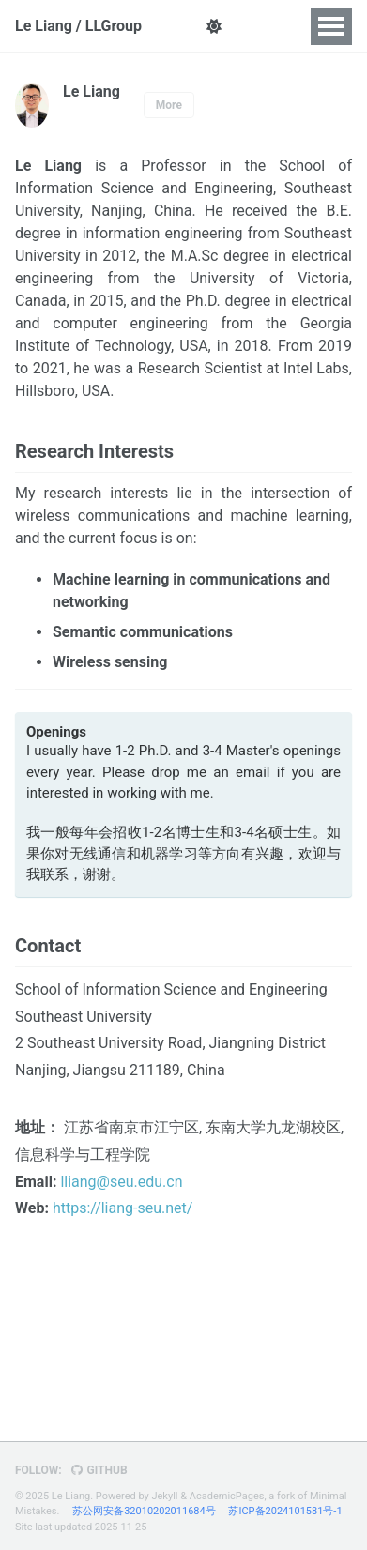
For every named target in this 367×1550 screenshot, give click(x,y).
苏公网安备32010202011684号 (144, 1511)
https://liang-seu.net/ (123, 1208)
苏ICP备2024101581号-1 (285, 1511)
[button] (213, 26)
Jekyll (164, 1496)
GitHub (99, 1470)
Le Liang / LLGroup (78, 26)
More (169, 105)
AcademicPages (227, 1496)
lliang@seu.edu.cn (121, 1182)
